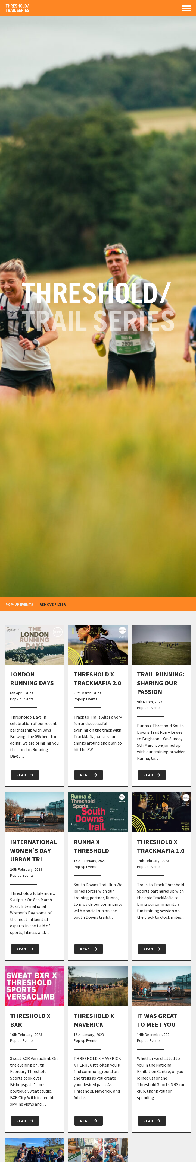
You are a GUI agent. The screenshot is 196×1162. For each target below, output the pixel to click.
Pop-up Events (22, 699)
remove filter (52, 604)
